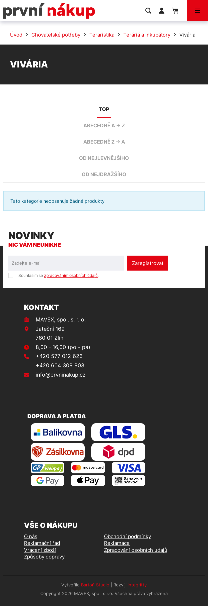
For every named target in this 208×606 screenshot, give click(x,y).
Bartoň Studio (95, 584)
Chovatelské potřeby (55, 35)
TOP (104, 109)
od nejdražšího (104, 174)
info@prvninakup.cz (61, 374)
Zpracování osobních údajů (135, 550)
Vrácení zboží (40, 550)
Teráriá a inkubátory (146, 35)
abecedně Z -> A (104, 142)
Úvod (16, 35)
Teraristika (101, 35)
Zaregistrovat (147, 263)
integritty (137, 584)
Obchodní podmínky (127, 536)
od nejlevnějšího (104, 158)
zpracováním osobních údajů (71, 275)
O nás (30, 536)
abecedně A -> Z (104, 125)
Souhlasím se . (58, 275)
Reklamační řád (42, 543)
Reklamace (117, 543)
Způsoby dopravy (44, 556)
